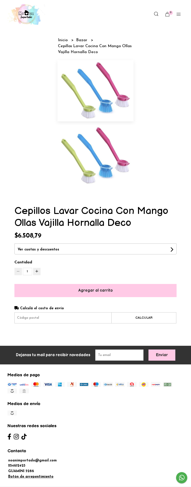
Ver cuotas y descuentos (38, 249)
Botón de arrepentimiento (30, 477)
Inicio (63, 40)
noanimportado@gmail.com (32, 460)
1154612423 (16, 466)
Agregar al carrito (95, 290)
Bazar (82, 40)
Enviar (162, 355)
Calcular (143, 318)
